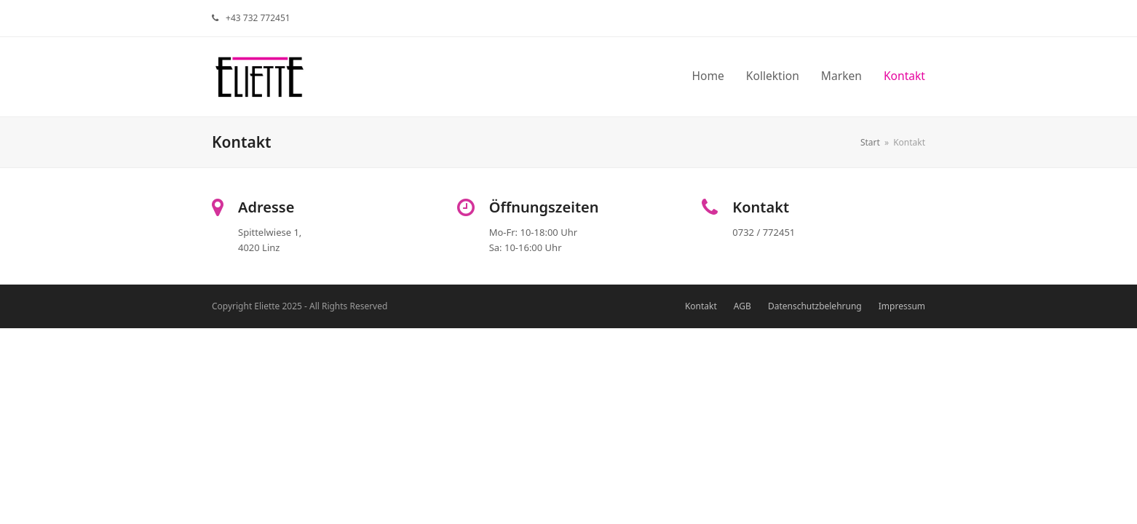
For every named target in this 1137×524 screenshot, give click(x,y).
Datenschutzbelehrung (815, 306)
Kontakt (701, 306)
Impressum (902, 306)
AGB (742, 306)
